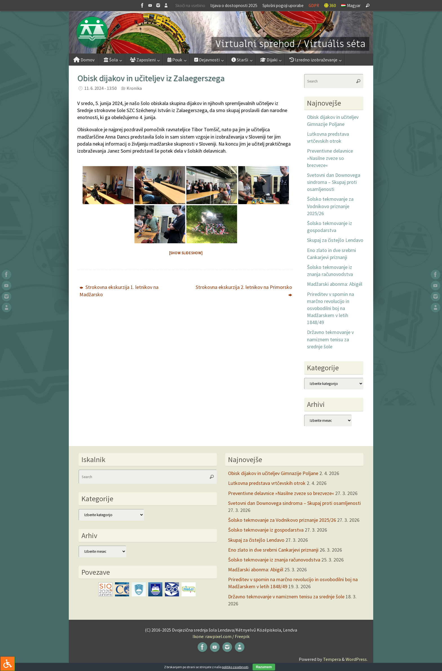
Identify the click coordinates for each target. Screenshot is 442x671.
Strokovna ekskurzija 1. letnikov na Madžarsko (118, 290)
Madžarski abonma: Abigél (334, 284)
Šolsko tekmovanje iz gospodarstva (266, 530)
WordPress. (357, 659)
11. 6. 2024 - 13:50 (100, 88)
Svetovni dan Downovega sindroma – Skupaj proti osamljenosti (333, 182)
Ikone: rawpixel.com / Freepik (221, 636)
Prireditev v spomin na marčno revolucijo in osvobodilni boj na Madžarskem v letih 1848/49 (330, 308)
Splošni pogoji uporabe (283, 5)
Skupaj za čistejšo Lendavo (335, 240)
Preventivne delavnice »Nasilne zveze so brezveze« (330, 158)
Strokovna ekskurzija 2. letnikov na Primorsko (244, 290)
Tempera (332, 659)
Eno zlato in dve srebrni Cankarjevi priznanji (273, 550)
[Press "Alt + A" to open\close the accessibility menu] (7, 663)
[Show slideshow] (186, 253)
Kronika (134, 88)
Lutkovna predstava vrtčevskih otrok (267, 483)
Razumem (264, 667)
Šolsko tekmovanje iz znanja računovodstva (274, 559)
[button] (221, 32)
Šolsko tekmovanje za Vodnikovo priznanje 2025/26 (330, 206)
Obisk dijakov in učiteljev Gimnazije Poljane (273, 473)
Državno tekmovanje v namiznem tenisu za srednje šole (330, 339)
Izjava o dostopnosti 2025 (233, 5)
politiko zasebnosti (235, 667)
